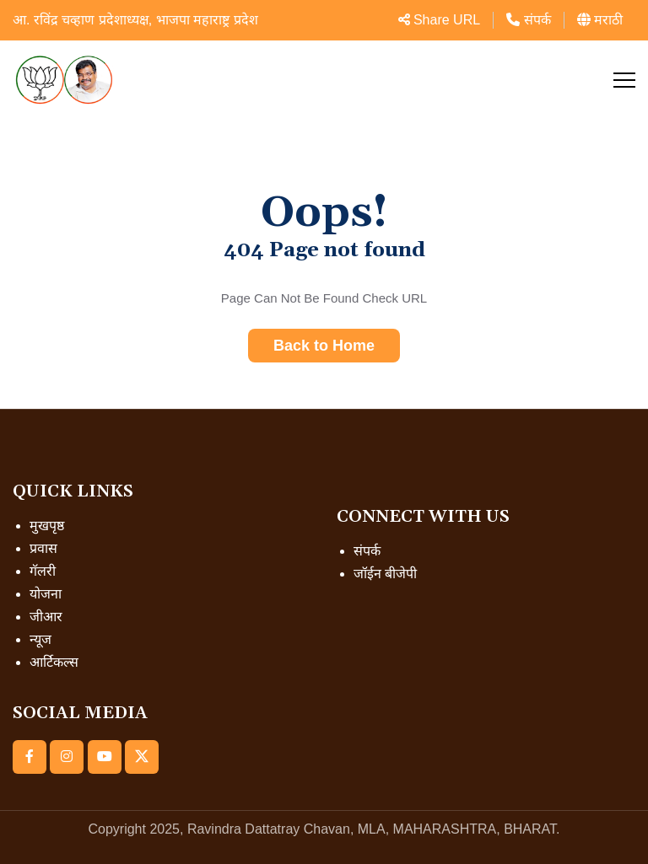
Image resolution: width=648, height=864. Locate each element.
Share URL (439, 20)
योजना (46, 594)
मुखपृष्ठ (47, 525)
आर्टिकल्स (54, 662)
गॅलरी (43, 571)
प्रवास (43, 548)
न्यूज (40, 639)
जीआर (46, 616)
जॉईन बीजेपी (385, 573)
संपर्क (528, 20)
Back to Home (324, 345)
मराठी (600, 20)
